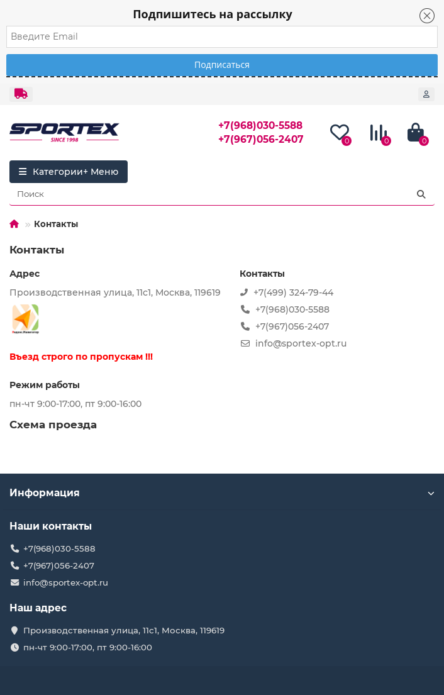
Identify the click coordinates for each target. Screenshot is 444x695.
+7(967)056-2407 (261, 139)
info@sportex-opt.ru (65, 582)
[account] (426, 94)
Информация (222, 493)
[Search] (222, 194)
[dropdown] (21, 94)
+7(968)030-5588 (260, 125)
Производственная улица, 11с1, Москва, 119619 (124, 630)
